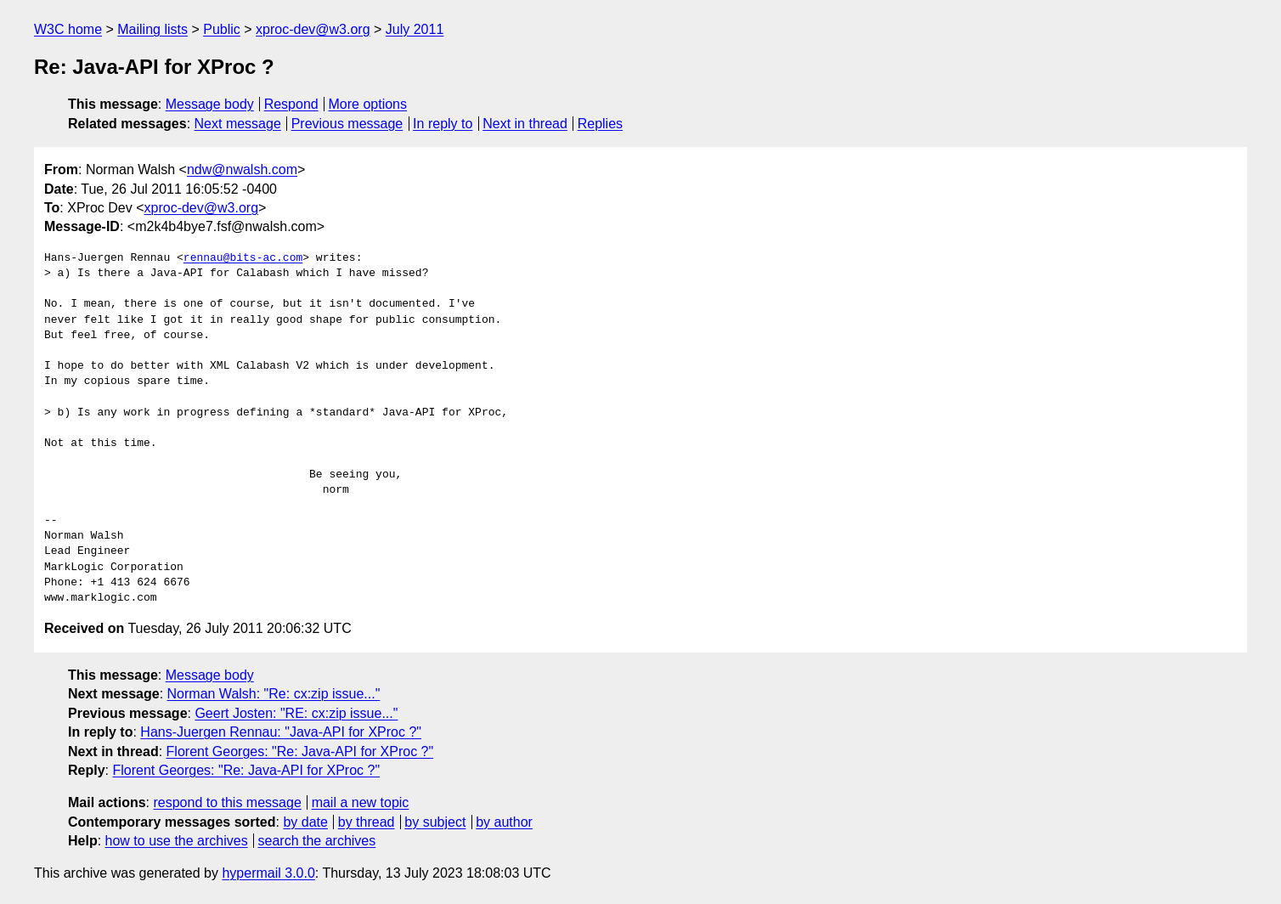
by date (305, 822)
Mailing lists (152, 29)
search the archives (317, 840)
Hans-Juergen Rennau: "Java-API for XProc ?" (280, 732)
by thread (366, 822)
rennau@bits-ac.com (242, 258)
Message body (210, 104)
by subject (435, 822)
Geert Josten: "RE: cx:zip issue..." (296, 713)
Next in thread (524, 123)
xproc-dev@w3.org (313, 29)
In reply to (442, 123)
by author (504, 822)
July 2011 (415, 29)
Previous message (347, 123)
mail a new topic (360, 802)
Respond (291, 104)
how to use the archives (176, 840)
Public (221, 29)
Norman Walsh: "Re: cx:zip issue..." (274, 693)
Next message (238, 123)
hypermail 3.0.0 (268, 873)
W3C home (68, 29)
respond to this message (227, 802)
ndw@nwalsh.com (242, 169)
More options (368, 104)
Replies (600, 123)
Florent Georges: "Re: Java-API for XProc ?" (300, 751)
